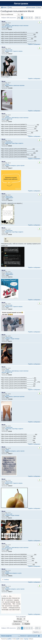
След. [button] (40, 17)
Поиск (18, 14)
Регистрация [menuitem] (31, 7)
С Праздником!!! (9, 197)
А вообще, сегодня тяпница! (12, 338)
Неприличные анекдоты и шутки (13, 573)
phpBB (17, 638)
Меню (5, 7)
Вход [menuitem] (39, 7)
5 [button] (31, 18)
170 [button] (36, 18)
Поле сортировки (21, 616)
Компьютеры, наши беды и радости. (14, 143)
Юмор (7, 24)
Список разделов (6, 635)
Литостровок (21, 3)
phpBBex (9, 638)
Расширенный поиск (21, 14)
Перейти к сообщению (34, 44)
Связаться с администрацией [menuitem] (28, 635)
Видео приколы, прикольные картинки (14, 85)
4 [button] (29, 18)
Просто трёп (9, 49)
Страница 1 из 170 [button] (18, 17)
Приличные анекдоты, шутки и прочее (14, 165)
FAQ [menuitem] (10, 7)
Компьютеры (9, 142)
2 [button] (24, 18)
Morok (3, 21)
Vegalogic (26, 638)
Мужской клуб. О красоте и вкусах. (14, 51)
